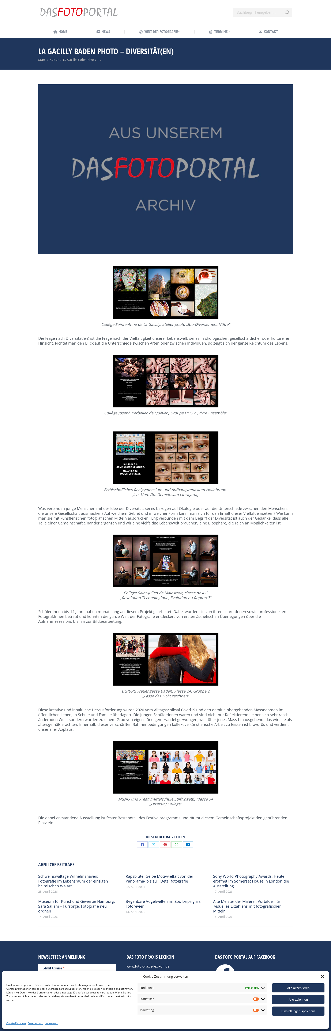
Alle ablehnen (298, 999)
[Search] (262, 12)
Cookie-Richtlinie (16, 1023)
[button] (322, 976)
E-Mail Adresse (53, 968)
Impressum (51, 1023)
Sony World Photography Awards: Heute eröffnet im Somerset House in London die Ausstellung (251, 881)
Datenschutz (35, 1023)
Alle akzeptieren (298, 988)
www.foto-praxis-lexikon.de (148, 966)
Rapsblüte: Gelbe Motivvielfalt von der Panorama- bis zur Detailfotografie (159, 879)
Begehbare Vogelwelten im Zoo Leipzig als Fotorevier (163, 904)
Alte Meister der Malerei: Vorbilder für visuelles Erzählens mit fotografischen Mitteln (247, 906)
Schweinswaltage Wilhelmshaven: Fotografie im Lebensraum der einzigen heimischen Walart (73, 881)
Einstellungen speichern (298, 1011)
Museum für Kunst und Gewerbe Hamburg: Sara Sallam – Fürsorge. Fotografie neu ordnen (76, 906)
